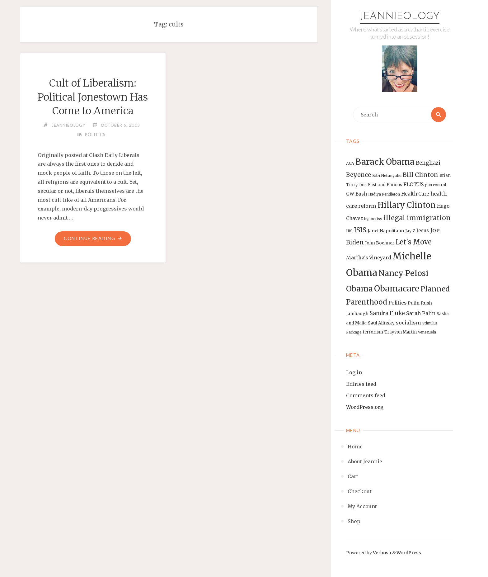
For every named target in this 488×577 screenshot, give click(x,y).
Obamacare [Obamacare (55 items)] (396, 288)
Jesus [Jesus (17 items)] (422, 231)
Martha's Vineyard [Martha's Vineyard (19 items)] (368, 257)
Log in (354, 372)
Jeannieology (399, 16)
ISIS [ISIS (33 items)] (360, 230)
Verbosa (381, 553)
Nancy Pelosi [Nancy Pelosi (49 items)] (403, 273)
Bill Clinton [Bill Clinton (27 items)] (420, 174)
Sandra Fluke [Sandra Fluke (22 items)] (387, 313)
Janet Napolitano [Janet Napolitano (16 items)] (386, 231)
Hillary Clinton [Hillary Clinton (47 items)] (407, 205)
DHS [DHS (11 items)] (363, 185)
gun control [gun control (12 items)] (435, 185)
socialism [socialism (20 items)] (408, 322)
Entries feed (361, 384)
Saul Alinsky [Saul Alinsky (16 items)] (381, 323)
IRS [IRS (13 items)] (349, 231)
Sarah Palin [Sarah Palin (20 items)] (420, 313)
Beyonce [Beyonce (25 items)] (358, 174)
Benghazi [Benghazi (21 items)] (428, 163)
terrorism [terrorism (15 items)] (373, 332)
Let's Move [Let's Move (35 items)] (414, 242)
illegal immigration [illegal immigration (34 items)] (417, 218)
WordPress (408, 553)
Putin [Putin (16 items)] (414, 303)
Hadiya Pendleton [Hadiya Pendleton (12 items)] (384, 194)
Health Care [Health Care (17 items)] (415, 194)
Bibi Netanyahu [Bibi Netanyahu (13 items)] (386, 175)
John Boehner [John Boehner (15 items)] (379, 243)
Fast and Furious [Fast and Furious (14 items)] (385, 184)
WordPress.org (364, 407)
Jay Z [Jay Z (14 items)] (410, 231)
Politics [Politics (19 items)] (397, 303)
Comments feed (365, 395)
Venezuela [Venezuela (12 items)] (427, 332)
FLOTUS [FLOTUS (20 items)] (413, 184)
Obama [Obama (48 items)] (359, 289)
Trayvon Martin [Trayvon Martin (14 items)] (400, 332)
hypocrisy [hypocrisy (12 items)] (373, 219)
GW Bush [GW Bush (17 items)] (356, 194)
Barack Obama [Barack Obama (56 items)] (385, 162)
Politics (95, 134)
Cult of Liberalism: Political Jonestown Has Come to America (93, 97)
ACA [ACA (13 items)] (350, 163)
